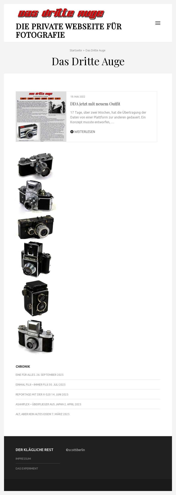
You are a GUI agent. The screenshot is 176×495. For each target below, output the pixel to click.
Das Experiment (27, 468)
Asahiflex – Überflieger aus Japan (40, 404)
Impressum (23, 458)
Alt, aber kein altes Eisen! (33, 414)
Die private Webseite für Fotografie (69, 30)
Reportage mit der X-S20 (33, 394)
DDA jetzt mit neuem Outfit (95, 103)
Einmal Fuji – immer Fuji (32, 384)
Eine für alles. (26, 374)
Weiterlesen (82, 131)
